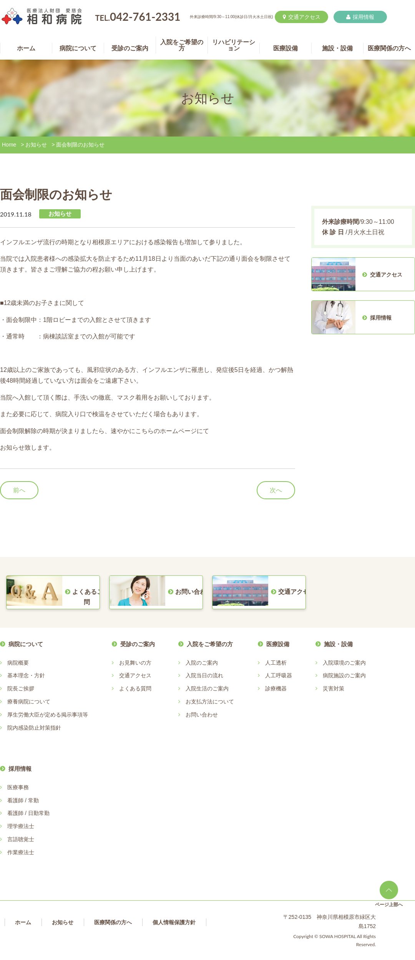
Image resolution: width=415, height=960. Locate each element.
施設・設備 (338, 644)
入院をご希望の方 (210, 644)
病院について (25, 644)
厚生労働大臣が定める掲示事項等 (47, 715)
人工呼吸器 (278, 675)
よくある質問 (135, 688)
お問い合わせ (202, 715)
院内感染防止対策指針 (34, 728)
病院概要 (18, 663)
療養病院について (28, 701)
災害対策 (333, 688)
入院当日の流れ (204, 675)
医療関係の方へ (113, 922)
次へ (276, 490)
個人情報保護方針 (174, 922)
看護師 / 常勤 (23, 800)
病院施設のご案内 (344, 675)
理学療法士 (20, 826)
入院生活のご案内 (207, 688)
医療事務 (18, 787)
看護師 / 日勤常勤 (28, 813)
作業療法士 (20, 852)
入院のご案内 (202, 663)
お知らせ (36, 145)
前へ (19, 490)
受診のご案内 (137, 644)
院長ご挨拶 (20, 688)
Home (9, 145)
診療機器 (276, 688)
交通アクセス (301, 17)
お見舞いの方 (135, 663)
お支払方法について (210, 701)
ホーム (23, 922)
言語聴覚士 (20, 839)
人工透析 (276, 663)
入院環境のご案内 (344, 663)
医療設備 (277, 644)
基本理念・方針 (26, 675)
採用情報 (360, 17)
